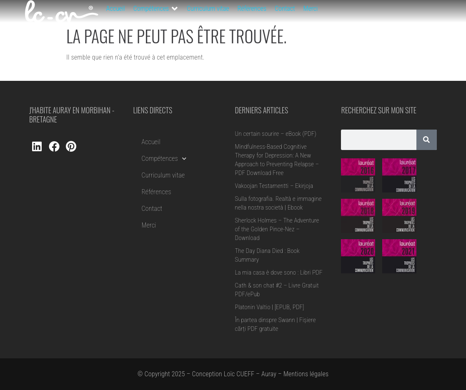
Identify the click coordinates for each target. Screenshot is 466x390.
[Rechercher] (426, 140)
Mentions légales (305, 374)
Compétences (164, 158)
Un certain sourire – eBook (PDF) (275, 134)
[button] (156, 9)
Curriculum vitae (163, 175)
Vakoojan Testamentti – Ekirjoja (274, 186)
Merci (149, 225)
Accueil (151, 142)
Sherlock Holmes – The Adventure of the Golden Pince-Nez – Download (277, 229)
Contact (152, 208)
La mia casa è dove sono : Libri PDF (279, 272)
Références (156, 192)
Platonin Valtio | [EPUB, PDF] (269, 307)
